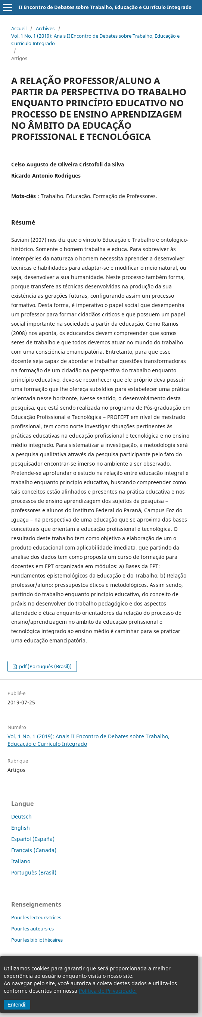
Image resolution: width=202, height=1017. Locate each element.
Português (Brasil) (33, 872)
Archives (45, 28)
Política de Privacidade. (108, 990)
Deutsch (21, 816)
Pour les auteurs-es (32, 928)
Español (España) (33, 838)
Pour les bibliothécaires (37, 939)
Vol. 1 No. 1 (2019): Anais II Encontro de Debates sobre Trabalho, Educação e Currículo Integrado (95, 39)
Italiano (20, 861)
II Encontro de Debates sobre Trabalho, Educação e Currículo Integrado (105, 7)
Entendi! (17, 1005)
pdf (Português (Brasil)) (45, 666)
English (20, 827)
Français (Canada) (33, 850)
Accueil (19, 28)
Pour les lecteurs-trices (36, 917)
